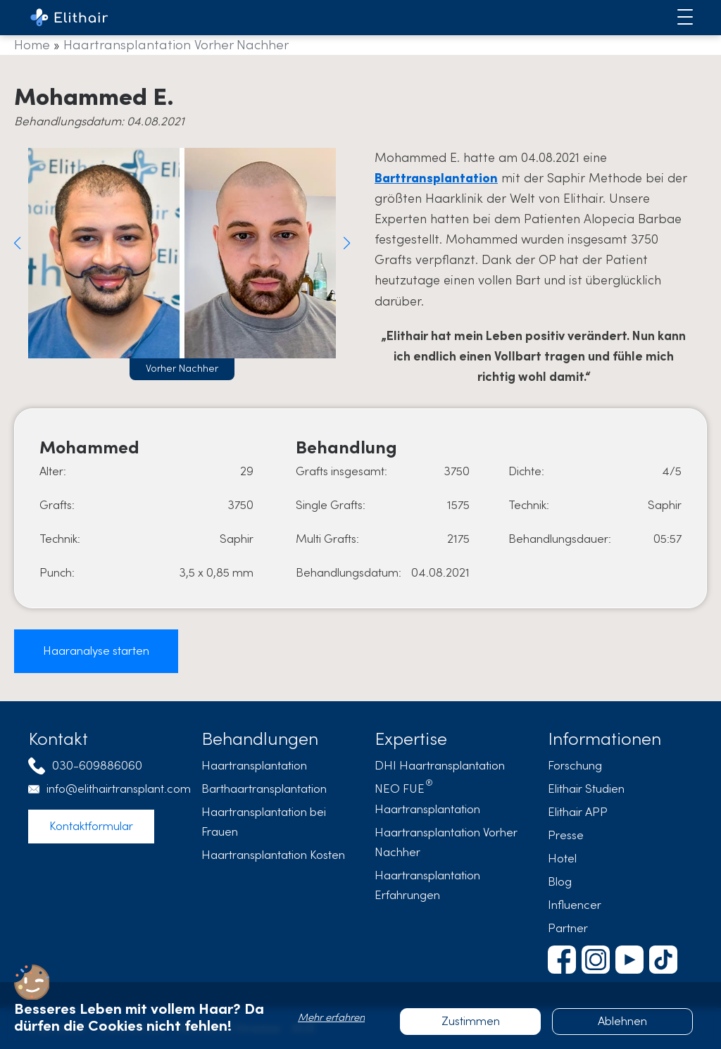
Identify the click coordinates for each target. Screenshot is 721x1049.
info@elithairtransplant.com (118, 789)
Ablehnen (622, 1021)
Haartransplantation (254, 765)
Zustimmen (470, 1021)
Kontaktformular (91, 826)
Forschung (575, 765)
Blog (560, 881)
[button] (17, 243)
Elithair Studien (586, 789)
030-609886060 (97, 765)
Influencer (574, 905)
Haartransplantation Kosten (273, 855)
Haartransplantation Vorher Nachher (176, 44)
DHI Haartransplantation (440, 765)
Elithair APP (578, 812)
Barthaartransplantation (264, 789)
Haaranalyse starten (96, 651)
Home (32, 44)
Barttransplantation (436, 178)
